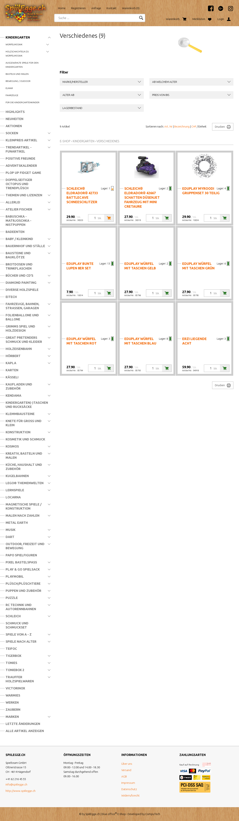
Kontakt (112, 8)
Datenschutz (129, 789)
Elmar (9, 88)
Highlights (15, 111)
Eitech (11, 297)
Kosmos (12, 446)
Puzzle (12, 597)
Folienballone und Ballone (22, 317)
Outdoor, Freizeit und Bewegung (25, 546)
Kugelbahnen (17, 476)
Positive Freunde (20, 158)
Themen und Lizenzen (24, 195)
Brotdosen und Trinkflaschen (19, 266)
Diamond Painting (21, 282)
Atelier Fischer (19, 209)
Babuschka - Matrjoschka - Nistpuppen (18, 220)
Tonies (11, 663)
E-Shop (65, 141)
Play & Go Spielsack (23, 569)
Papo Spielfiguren (21, 555)
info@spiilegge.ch (16, 784)
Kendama (13, 395)
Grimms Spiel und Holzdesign (20, 328)
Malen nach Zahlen (22, 515)
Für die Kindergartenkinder (22, 102)
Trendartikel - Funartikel (19, 149)
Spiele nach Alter (21, 641)
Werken (12, 702)
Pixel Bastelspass (21, 562)
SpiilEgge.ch (93, 814)
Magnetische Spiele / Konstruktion (23, 506)
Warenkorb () (130, 8)
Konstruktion (18, 432)
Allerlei (13, 202)
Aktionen (14, 126)
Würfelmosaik (14, 44)
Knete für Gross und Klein (23, 423)
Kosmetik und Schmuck (25, 439)
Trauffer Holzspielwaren (20, 679)
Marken (12, 716)
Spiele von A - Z (19, 634)
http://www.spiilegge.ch (20, 790)
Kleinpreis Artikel (21, 140)
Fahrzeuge (12, 95)
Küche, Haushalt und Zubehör (24, 467)
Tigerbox (13, 655)
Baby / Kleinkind (19, 239)
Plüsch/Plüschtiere (23, 583)
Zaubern (13, 709)
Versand (126, 770)
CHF (193, 126)
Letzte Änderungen (23, 723)
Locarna (13, 497)
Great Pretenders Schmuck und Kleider (24, 339)
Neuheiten (14, 119)
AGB (124, 776)
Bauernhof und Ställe (25, 246)
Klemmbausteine (20, 414)
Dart (10, 537)
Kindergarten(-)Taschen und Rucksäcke (27, 404)
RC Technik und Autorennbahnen (21, 607)
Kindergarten (18, 37)
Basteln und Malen (17, 74)
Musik (10, 529)
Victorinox (15, 688)
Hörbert (13, 356)
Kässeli (12, 377)
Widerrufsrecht (130, 795)
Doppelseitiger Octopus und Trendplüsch (19, 184)
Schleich (13, 616)
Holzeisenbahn (19, 348)
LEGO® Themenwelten (25, 483)
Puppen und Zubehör (23, 590)
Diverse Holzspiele (22, 289)
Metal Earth (17, 522)
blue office (109, 814)
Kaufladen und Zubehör (19, 386)
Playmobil (15, 576)
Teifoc (11, 648)
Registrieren (78, 8)
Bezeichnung (182, 126)
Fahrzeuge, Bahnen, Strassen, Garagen (22, 306)
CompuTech (152, 814)
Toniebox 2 (15, 670)
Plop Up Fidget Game (23, 172)
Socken (12, 133)
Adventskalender (21, 165)
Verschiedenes (108, 141)
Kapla (11, 363)
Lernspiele (15, 490)
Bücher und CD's (19, 275)
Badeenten (15, 231)
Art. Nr (168, 126)
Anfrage (96, 8)
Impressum (128, 782)
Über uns (126, 763)
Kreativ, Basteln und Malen (24, 455)
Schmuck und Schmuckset (17, 625)
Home (62, 8)
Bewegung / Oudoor (18, 81)
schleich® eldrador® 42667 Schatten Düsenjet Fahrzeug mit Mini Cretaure (142, 197)
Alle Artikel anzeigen (25, 731)
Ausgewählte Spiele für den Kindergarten (22, 65)
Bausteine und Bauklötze (18, 255)
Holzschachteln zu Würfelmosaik (17, 53)
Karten (12, 370)
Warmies (13, 695)
